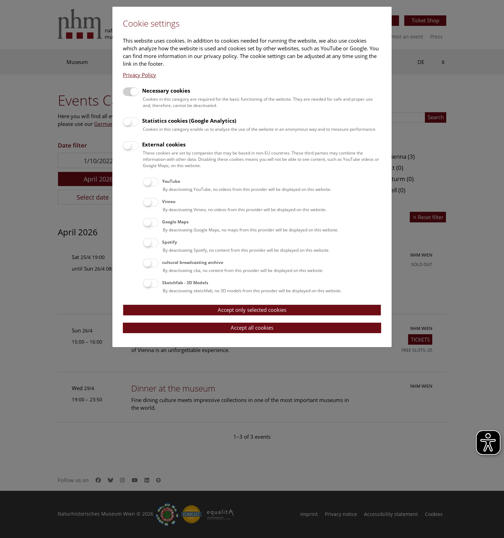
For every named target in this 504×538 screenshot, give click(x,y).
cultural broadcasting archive (192, 262)
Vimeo (168, 202)
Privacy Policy (139, 74)
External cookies (164, 144)
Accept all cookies (252, 327)
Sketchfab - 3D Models (185, 283)
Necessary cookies (166, 90)
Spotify (169, 242)
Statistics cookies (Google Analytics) (189, 120)
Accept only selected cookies (252, 309)
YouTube (171, 181)
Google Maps (175, 222)
